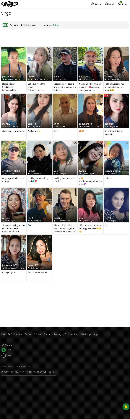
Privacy (37, 334)
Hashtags (86, 334)
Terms (28, 334)
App (96, 334)
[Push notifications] (126, 406)
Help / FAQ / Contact (11, 334)
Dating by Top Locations (66, 334)
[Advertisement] (65, 38)
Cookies (48, 334)
